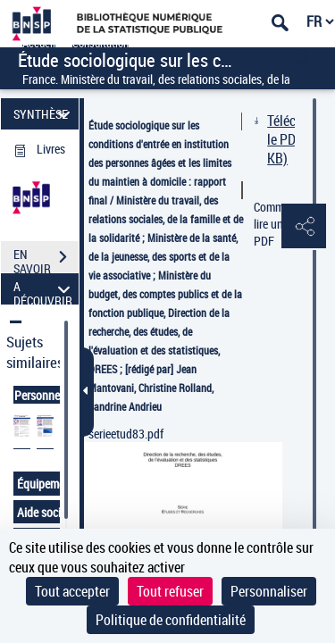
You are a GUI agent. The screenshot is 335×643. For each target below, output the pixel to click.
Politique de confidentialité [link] (171, 620)
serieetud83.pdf (125, 433)
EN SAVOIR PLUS (46, 259)
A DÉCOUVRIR (44, 289)
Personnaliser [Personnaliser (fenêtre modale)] (268, 591)
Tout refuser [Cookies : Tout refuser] (170, 591)
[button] (303, 227)
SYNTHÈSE (44, 113)
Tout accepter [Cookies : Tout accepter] (72, 591)
